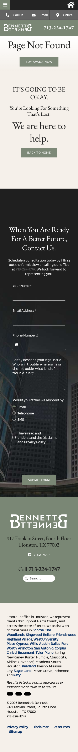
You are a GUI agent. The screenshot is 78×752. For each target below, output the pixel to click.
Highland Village (19, 639)
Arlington (25, 648)
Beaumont (26, 652)
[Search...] (39, 578)
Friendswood (66, 634)
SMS (20, 419)
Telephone (25, 413)
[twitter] (27, 694)
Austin (44, 643)
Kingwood (34, 634)
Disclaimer (51, 437)
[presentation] (44, 460)
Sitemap (15, 731)
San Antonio (43, 648)
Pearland (29, 666)
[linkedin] (10, 694)
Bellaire (48, 634)
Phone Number (25, 335)
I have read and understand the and (38, 437)
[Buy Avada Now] (39, 62)
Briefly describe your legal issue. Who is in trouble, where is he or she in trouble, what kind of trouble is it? (37, 366)
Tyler (39, 652)
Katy (17, 675)
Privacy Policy (35, 442)
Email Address (24, 310)
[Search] (26, 578)
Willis (34, 643)
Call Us (18, 15)
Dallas (55, 643)
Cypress (22, 643)
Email (44, 15)
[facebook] (18, 694)
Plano (49, 652)
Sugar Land (22, 670)
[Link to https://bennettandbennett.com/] (71, 4)
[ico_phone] (18, 26)
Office (68, 15)
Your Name (22, 285)
